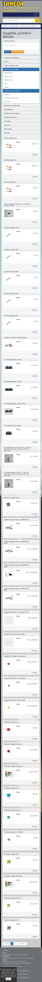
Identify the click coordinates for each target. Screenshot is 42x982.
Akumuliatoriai (8, 109)
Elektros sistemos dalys (11, 69)
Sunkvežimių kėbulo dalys (12, 105)
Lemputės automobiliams (12, 57)
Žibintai (6, 61)
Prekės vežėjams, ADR (11, 65)
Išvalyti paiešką (18, 52)
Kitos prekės (7, 101)
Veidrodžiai (7, 121)
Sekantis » (23, 943)
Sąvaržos (7, 133)
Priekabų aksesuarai (10, 117)
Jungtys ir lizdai (8, 76)
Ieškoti (7, 52)
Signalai (6, 87)
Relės (5, 83)
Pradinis (5, 26)
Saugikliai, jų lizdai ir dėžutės (12, 90)
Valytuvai (7, 125)
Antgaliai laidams (8, 73)
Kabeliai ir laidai (8, 80)
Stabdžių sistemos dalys (11, 113)
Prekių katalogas (13, 26)
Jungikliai (6, 94)
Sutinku (8, 979)
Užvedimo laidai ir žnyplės (11, 98)
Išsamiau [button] (35, 154)
